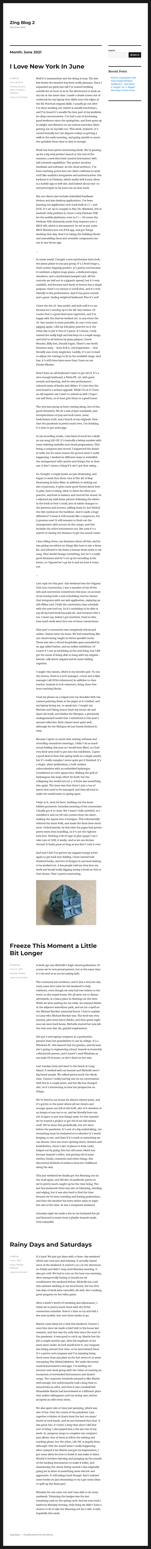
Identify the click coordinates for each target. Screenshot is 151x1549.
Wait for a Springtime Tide (123, 77)
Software (14, 93)
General (21, 86)
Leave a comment (19, 97)
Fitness (13, 86)
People (21, 973)
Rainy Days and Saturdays (51, 1244)
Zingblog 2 (15, 965)
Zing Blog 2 (22, 22)
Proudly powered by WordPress (38, 1535)
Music (12, 90)
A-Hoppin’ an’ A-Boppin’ (123, 87)
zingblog (14, 78)
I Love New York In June (47, 66)
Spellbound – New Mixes (123, 84)
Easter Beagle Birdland (121, 81)
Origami (20, 90)
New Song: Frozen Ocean (123, 90)
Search (111, 50)
